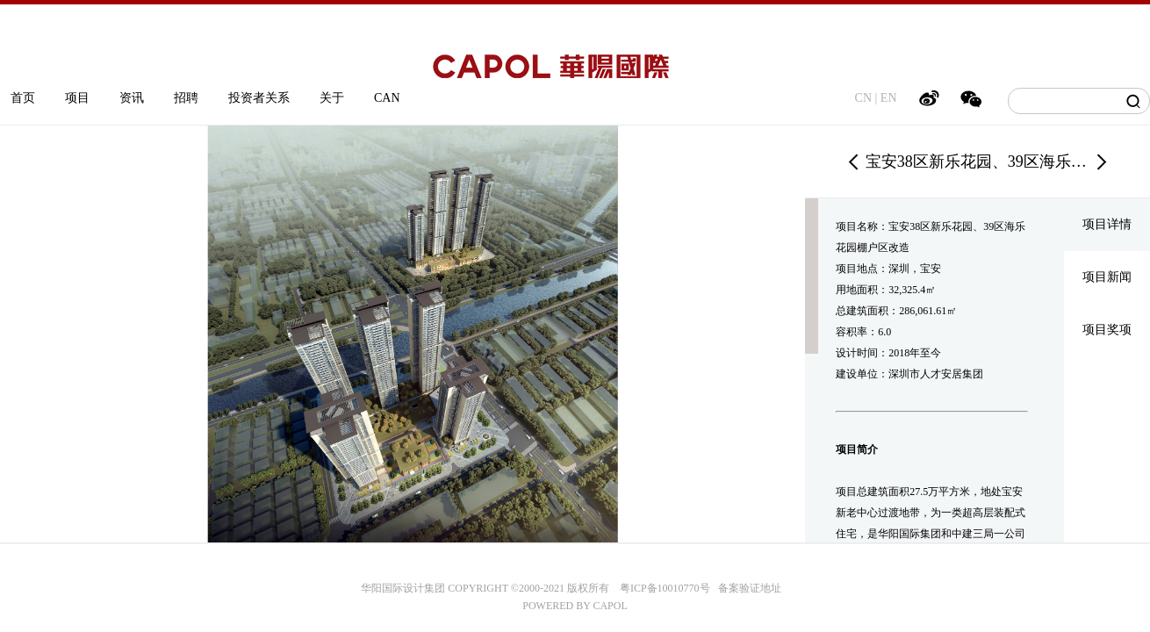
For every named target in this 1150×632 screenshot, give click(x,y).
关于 (332, 97)
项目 (77, 97)
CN (863, 97)
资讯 (131, 97)
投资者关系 (259, 97)
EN (888, 97)
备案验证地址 (745, 588)
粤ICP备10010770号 (665, 588)
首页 (23, 97)
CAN (387, 97)
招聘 (186, 97)
